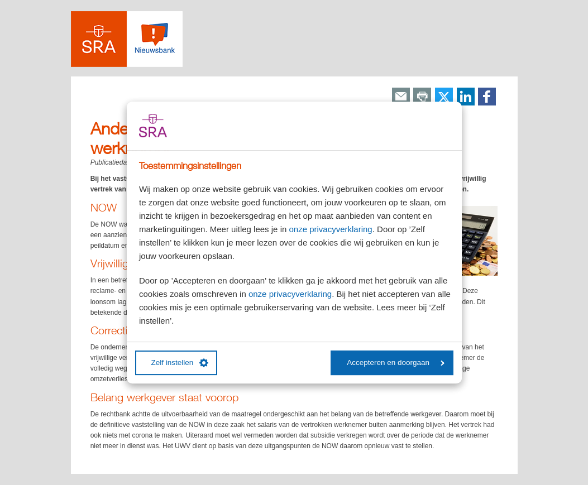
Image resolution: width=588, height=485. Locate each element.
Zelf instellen (180, 362)
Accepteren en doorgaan (395, 362)
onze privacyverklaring (330, 229)
